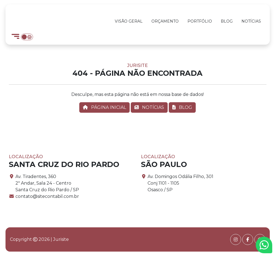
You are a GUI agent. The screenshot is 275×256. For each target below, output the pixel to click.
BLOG (182, 107)
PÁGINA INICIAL (104, 107)
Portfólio (199, 21)
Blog (227, 21)
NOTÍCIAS (149, 107)
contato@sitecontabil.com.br (47, 196)
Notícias (251, 21)
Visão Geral (129, 21)
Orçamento (165, 21)
